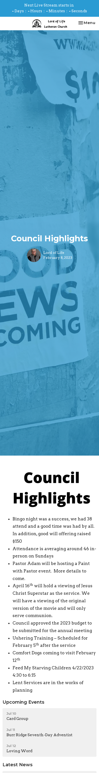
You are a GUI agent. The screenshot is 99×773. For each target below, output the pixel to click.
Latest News (18, 764)
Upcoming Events (23, 702)
